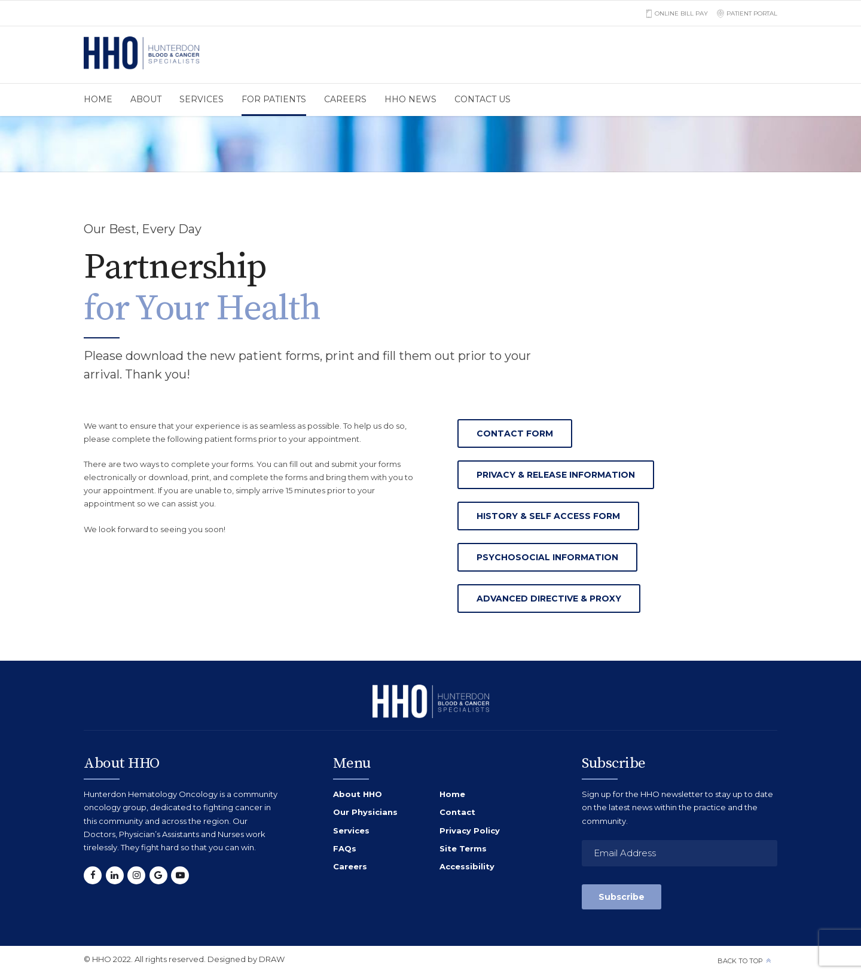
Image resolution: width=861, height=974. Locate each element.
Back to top (740, 961)
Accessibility (466, 866)
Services (201, 99)
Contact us (482, 99)
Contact (457, 812)
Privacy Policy (469, 830)
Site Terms (463, 848)
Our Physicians (365, 812)
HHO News (410, 99)
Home (98, 99)
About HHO (357, 794)
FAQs (344, 848)
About (145, 99)
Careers (345, 99)
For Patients (274, 99)
